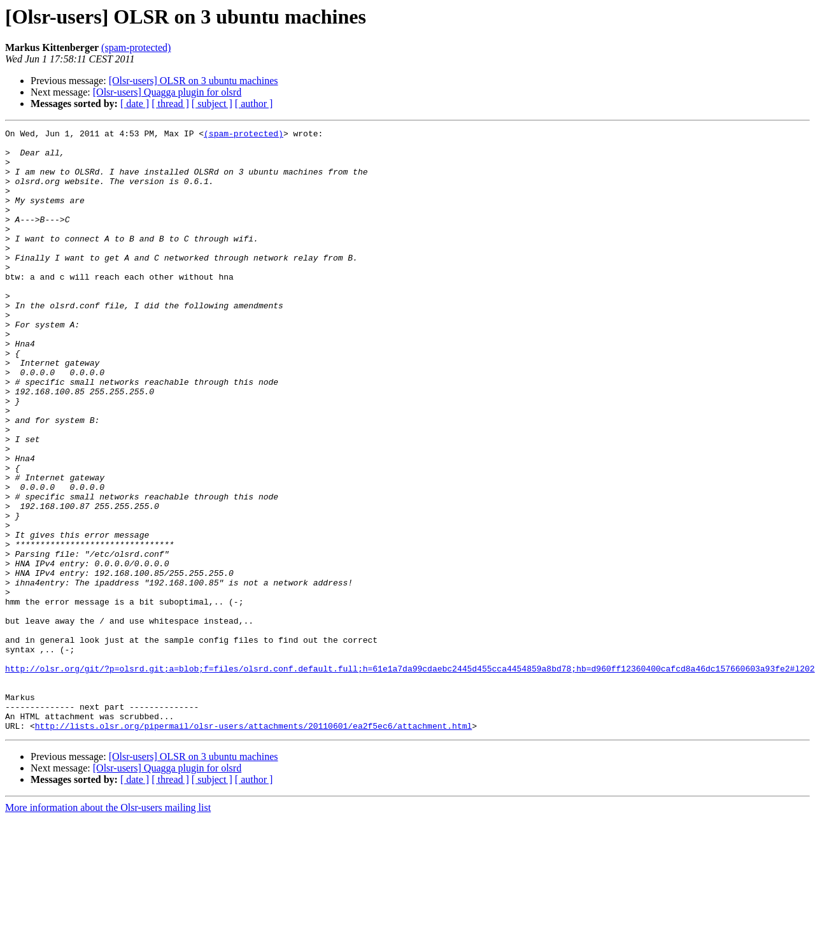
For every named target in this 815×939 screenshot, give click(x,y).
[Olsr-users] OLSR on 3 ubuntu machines (193, 80)
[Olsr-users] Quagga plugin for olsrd (167, 92)
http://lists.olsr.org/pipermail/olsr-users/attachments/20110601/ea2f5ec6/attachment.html (253, 846)
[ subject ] (212, 103)
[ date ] (134, 103)
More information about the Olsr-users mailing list (108, 927)
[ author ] (254, 103)
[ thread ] (170, 103)
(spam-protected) (136, 47)
